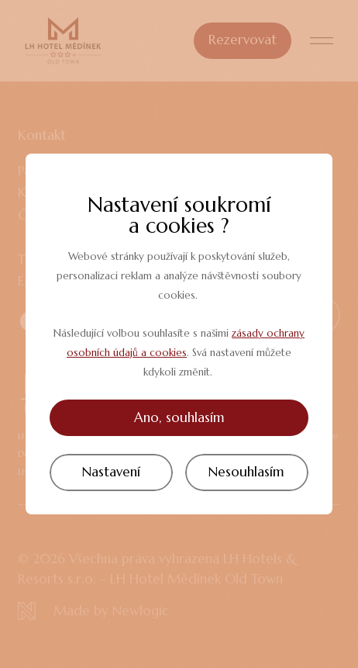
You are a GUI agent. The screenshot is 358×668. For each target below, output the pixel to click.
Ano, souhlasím (179, 417)
